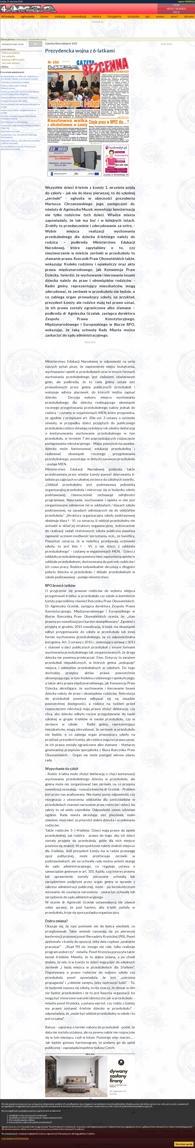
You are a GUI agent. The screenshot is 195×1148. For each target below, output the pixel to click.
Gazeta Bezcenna (37, 39)
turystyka (133, 16)
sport (174, 16)
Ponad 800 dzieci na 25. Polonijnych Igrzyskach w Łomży (18, 147)
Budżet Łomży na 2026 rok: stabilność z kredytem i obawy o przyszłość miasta (20, 77)
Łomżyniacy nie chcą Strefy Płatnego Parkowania (19, 135)
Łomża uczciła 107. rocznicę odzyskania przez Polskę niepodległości (20, 92)
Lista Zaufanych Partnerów (15, 1138)
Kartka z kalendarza (176, 8)
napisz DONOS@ (186, 1)
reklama (4, 66)
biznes (44, 16)
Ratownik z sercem (10, 131)
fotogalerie (114, 16)
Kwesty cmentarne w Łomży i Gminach (19, 97)
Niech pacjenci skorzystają (14, 122)
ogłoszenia (27, 16)
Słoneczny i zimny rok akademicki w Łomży (18, 111)
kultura (97, 16)
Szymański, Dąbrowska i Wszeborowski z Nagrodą (21, 126)
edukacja (60, 16)
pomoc (160, 16)
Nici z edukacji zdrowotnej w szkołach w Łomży (20, 105)
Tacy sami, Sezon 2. (11, 63)
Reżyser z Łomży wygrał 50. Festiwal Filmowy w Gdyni (18, 117)
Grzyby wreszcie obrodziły (14, 101)
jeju (147, 16)
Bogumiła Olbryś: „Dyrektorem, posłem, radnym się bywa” (20, 141)
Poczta (176, 12)
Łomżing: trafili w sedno (13, 59)
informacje (8, 16)
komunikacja (79, 16)
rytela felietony (8, 49)
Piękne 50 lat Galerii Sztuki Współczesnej (14, 86)
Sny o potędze (8, 56)
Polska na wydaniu (11, 53)
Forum (176, 5)
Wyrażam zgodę (184, 1144)
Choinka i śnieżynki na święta (15, 82)
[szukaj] (13, 44)
